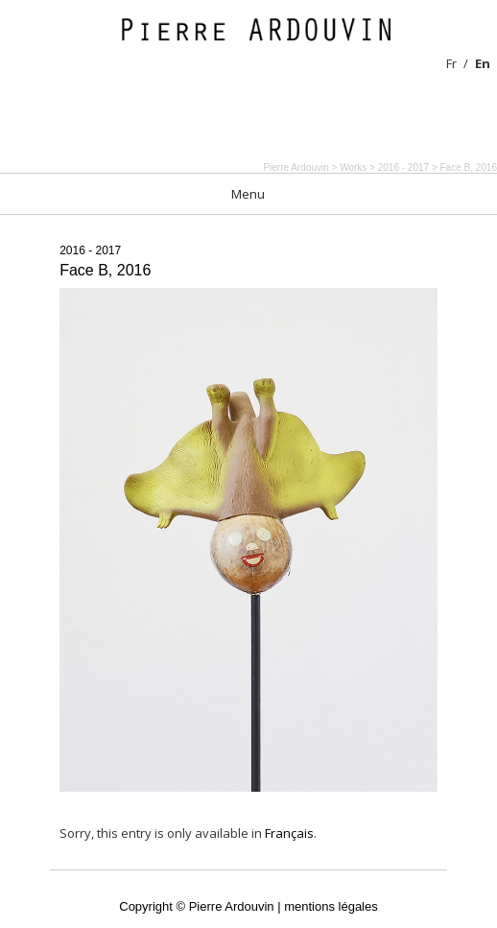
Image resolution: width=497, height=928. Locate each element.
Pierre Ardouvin (295, 167)
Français (289, 833)
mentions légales (331, 906)
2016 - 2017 (90, 250)
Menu (248, 193)
